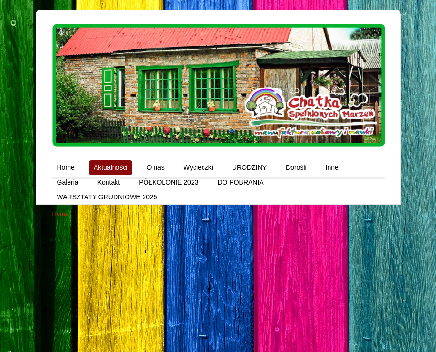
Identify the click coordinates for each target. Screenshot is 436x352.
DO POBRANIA (240, 182)
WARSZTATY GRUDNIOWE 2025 (107, 197)
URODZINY (249, 167)
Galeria (67, 182)
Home (66, 167)
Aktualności (111, 167)
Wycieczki (198, 167)
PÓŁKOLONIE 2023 (168, 182)
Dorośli (296, 167)
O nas (155, 167)
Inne (332, 167)
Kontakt (108, 182)
